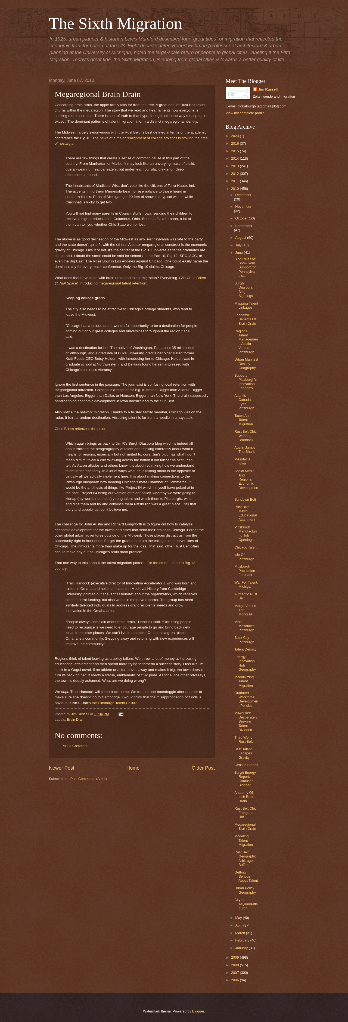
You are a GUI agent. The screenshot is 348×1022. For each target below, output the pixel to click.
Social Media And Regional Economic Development (246, 481)
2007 (235, 973)
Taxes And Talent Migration (243, 420)
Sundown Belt (245, 499)
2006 (235, 980)
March (240, 933)
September (243, 226)
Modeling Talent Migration (243, 840)
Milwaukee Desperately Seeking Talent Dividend (245, 721)
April (239, 925)
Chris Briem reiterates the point (80, 429)
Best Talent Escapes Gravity (243, 753)
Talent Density (245, 649)
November (243, 207)
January (241, 948)
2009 (235, 957)
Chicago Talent (245, 547)
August (241, 238)
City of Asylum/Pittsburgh (246, 904)
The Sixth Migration (115, 23)
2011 (235, 181)
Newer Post (61, 768)
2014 (235, 158)
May (239, 918)
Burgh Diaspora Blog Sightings (243, 289)
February (242, 940)
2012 (235, 174)
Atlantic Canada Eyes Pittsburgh (244, 402)
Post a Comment (74, 746)
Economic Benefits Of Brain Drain (245, 319)
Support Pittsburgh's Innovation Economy (245, 381)
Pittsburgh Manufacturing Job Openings (245, 533)
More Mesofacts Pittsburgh (244, 626)
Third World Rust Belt (243, 739)
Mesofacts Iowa (242, 461)
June (239, 252)
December (243, 195)
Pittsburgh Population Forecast (244, 570)
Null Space (68, 283)
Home (132, 768)
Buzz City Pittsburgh (244, 640)
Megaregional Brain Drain (245, 826)
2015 (235, 151)
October (241, 218)
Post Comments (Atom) (88, 779)
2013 (235, 166)
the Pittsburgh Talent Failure (114, 703)
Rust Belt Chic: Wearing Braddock (245, 435)
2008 (235, 965)
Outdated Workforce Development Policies (246, 699)
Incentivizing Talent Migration (244, 681)
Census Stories (246, 765)
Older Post (203, 768)
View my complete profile (245, 113)
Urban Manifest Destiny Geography (246, 363)
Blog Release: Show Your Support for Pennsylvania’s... (245, 267)
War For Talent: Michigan (246, 584)
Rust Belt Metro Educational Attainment (245, 513)
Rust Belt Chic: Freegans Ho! (245, 812)
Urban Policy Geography (245, 890)
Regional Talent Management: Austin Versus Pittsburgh (246, 341)
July (238, 245)
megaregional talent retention (122, 283)
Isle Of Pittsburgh (244, 557)
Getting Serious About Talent (246, 876)
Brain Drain (75, 719)
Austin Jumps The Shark (244, 449)
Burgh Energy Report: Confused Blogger (245, 778)
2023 (235, 136)
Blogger (198, 1011)
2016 (235, 143)
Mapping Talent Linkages (246, 305)
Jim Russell (268, 89)
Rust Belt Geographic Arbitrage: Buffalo (245, 858)
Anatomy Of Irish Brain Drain (244, 797)
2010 (235, 189)
